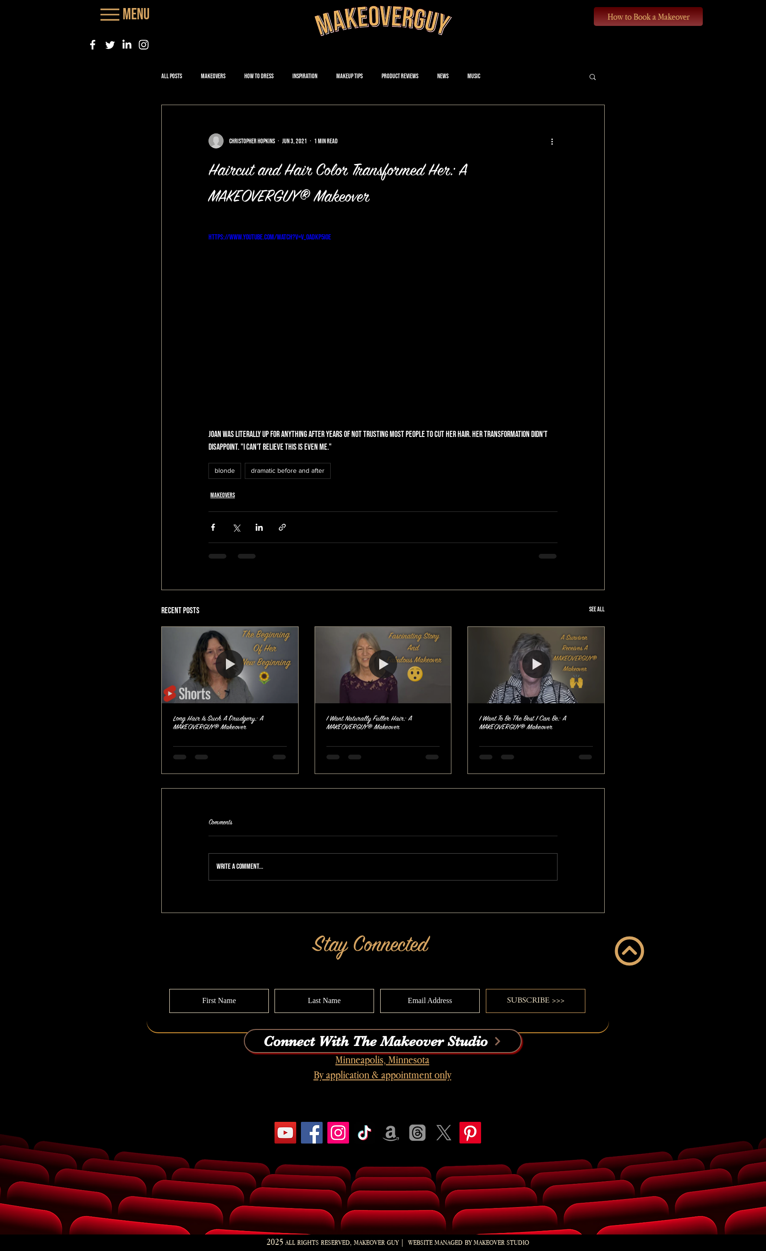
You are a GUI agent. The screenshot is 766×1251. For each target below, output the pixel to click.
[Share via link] (282, 527)
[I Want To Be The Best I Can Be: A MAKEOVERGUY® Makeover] (536, 665)
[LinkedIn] (126, 44)
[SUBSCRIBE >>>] (535, 1001)
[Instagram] (143, 44)
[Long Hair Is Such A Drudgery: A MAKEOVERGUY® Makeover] (230, 665)
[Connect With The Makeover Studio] (383, 1041)
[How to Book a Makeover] (648, 16)
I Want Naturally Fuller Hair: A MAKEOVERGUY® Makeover (369, 723)
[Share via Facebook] (212, 527)
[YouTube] (285, 1133)
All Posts (171, 76)
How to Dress (259, 76)
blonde (225, 470)
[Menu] (124, 14)
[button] (592, 76)
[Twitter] (109, 44)
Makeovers (213, 76)
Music (473, 76)
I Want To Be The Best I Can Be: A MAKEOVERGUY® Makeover (522, 723)
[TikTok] (364, 1133)
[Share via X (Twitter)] (236, 527)
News (443, 76)
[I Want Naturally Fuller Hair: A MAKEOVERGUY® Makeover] (383, 665)
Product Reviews (400, 76)
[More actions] (552, 141)
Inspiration (304, 76)
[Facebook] (92, 44)
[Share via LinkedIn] (259, 527)
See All (597, 609)
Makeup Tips (349, 76)
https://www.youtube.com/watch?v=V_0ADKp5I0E (269, 237)
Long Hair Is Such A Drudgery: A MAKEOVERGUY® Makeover (218, 723)
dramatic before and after (288, 470)
